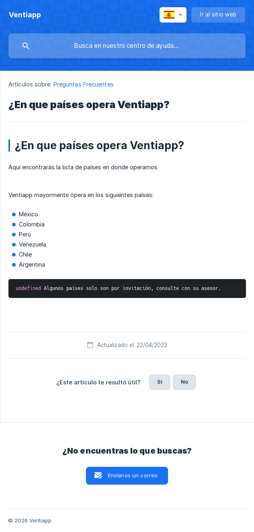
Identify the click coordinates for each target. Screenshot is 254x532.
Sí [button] (159, 381)
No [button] (184, 381)
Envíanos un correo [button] (133, 475)
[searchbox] (127, 45)
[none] (25, 15)
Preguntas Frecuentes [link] (83, 84)
